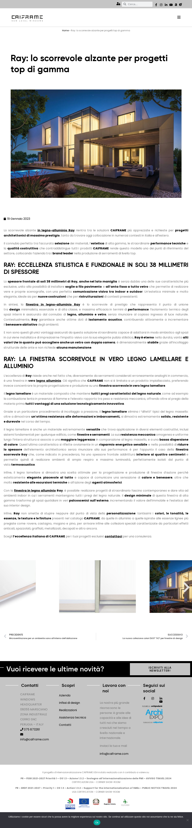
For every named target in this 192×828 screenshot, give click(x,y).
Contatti (65, 725)
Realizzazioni (68, 710)
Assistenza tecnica (72, 717)
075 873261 (30, 729)
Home (65, 30)
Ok (96, 822)
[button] (5, 587)
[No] (187, 820)
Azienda (64, 695)
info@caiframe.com (114, 754)
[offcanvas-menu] (179, 17)
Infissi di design (69, 703)
